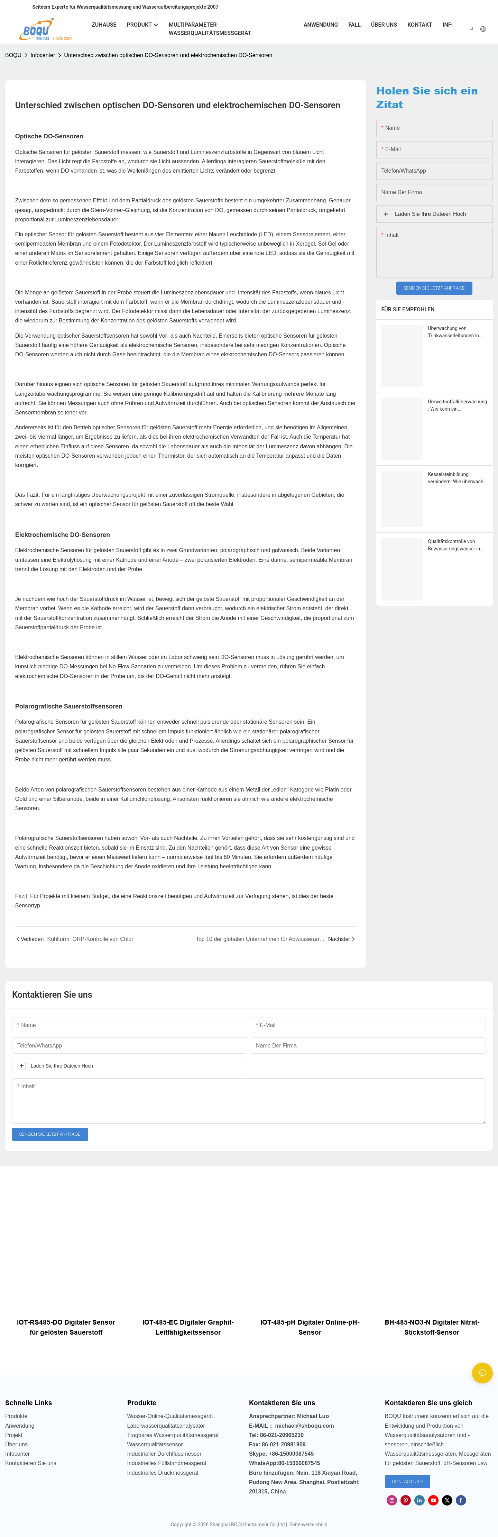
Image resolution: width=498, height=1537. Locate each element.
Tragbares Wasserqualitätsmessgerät (173, 1435)
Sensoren (167, 253)
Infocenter (42, 55)
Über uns (16, 1444)
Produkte (16, 1416)
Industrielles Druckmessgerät (163, 1473)
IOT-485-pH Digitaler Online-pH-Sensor (309, 1327)
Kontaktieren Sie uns (30, 1463)
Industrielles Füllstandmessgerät (166, 1463)
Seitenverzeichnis (307, 1524)
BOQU (13, 55)
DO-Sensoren (238, 657)
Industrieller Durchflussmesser (164, 1454)
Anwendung (20, 1426)
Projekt (13, 1435)
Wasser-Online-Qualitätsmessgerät (170, 1416)
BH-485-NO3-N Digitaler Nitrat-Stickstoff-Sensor (432, 1327)
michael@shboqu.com (304, 1426)
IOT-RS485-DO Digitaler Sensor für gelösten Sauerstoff (66, 1327)
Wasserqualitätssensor (155, 1444)
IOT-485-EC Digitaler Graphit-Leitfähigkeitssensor (187, 1327)
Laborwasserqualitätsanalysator (166, 1426)
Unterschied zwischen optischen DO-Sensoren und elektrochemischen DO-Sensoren (168, 55)
